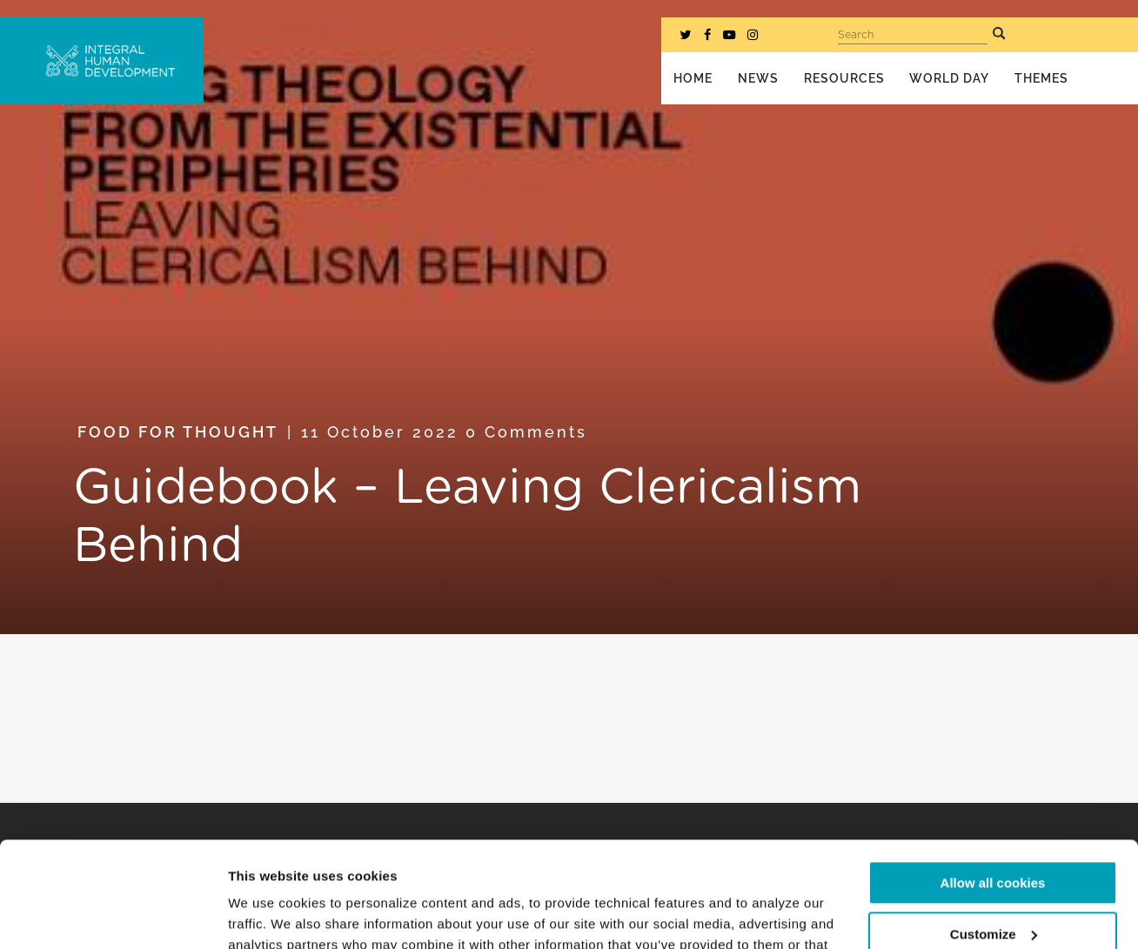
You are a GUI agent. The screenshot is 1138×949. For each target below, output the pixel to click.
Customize (993, 834)
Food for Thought (177, 432)
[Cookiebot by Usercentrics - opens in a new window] (113, 915)
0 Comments (526, 432)
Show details (268, 914)
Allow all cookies (993, 784)
